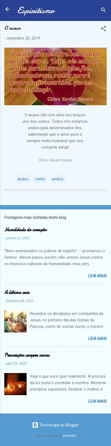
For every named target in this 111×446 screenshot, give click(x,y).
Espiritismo (35, 10)
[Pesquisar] (103, 11)
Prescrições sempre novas (26, 355)
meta (40, 179)
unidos (57, 179)
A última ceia (16, 292)
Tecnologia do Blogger (55, 425)
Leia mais (97, 275)
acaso (22, 179)
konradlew (69, 435)
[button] (103, 29)
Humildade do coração (25, 229)
